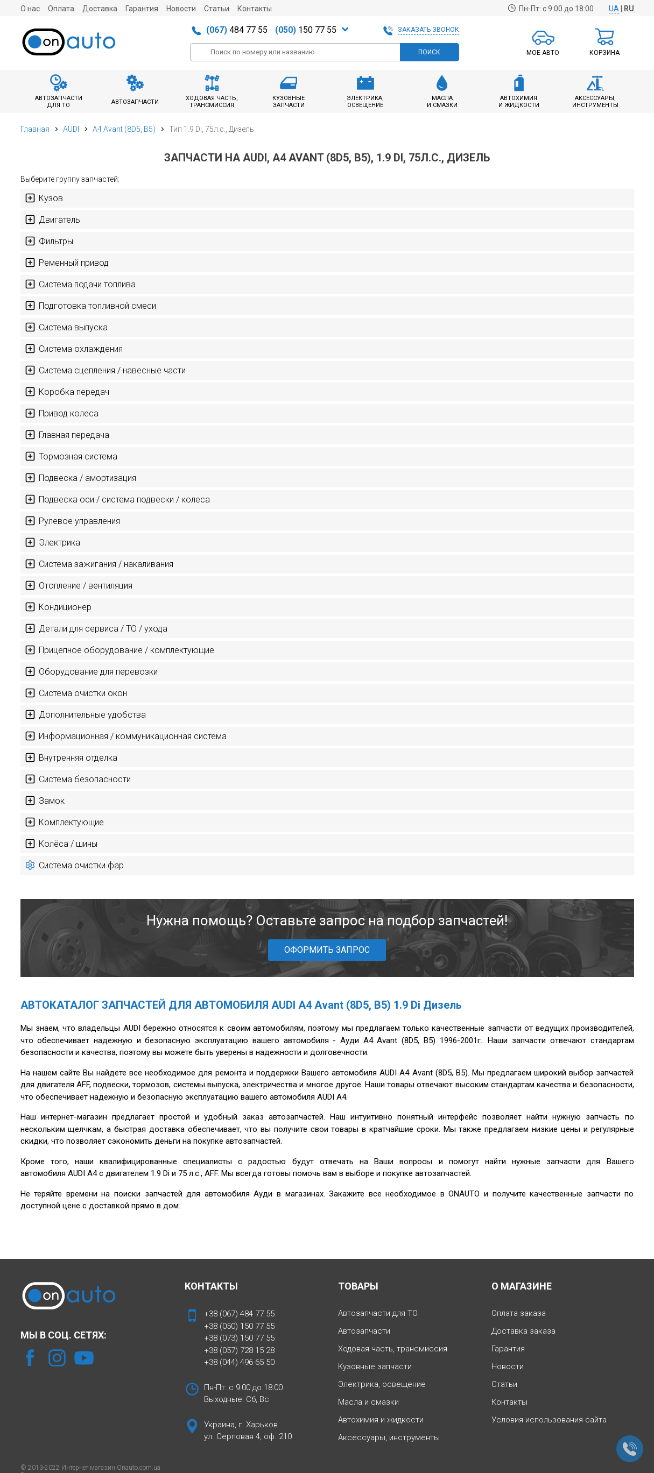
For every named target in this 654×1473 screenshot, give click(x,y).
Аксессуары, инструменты (389, 1437)
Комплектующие (64, 822)
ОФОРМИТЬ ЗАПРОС (327, 950)
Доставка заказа (523, 1331)
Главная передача (67, 434)
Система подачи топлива (80, 284)
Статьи (216, 8)
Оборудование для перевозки (91, 671)
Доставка (99, 8)
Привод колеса (62, 413)
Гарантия (141, 8)
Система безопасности (78, 779)
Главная (35, 129)
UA (614, 8)
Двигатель (52, 219)
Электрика (52, 542)
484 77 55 (237, 30)
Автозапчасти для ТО (378, 1313)
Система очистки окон (76, 693)
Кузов (44, 198)
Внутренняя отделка (71, 757)
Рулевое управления (72, 520)
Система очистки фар (74, 865)
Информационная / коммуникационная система (126, 736)
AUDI (71, 129)
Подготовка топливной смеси (90, 305)
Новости (181, 8)
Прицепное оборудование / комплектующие (119, 650)
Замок (45, 800)
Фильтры (49, 241)
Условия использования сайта (549, 1420)
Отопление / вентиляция (78, 585)
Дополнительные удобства (85, 714)
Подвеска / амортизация (80, 477)
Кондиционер (58, 606)
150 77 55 (305, 30)
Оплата (61, 8)
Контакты (254, 8)
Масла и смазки (368, 1402)
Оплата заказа (518, 1313)
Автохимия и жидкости (381, 1420)
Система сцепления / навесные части (105, 370)
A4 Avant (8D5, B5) (124, 129)
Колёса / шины (61, 843)
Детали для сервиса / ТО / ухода (96, 628)
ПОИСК (429, 52)
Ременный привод (67, 262)
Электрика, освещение (382, 1384)
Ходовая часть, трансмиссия (392, 1349)
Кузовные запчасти (375, 1366)
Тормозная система (71, 456)
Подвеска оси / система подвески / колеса (117, 499)
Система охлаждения (74, 348)
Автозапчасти (364, 1331)
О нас (30, 8)
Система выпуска (66, 327)
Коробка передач (67, 391)
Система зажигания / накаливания (99, 563)
